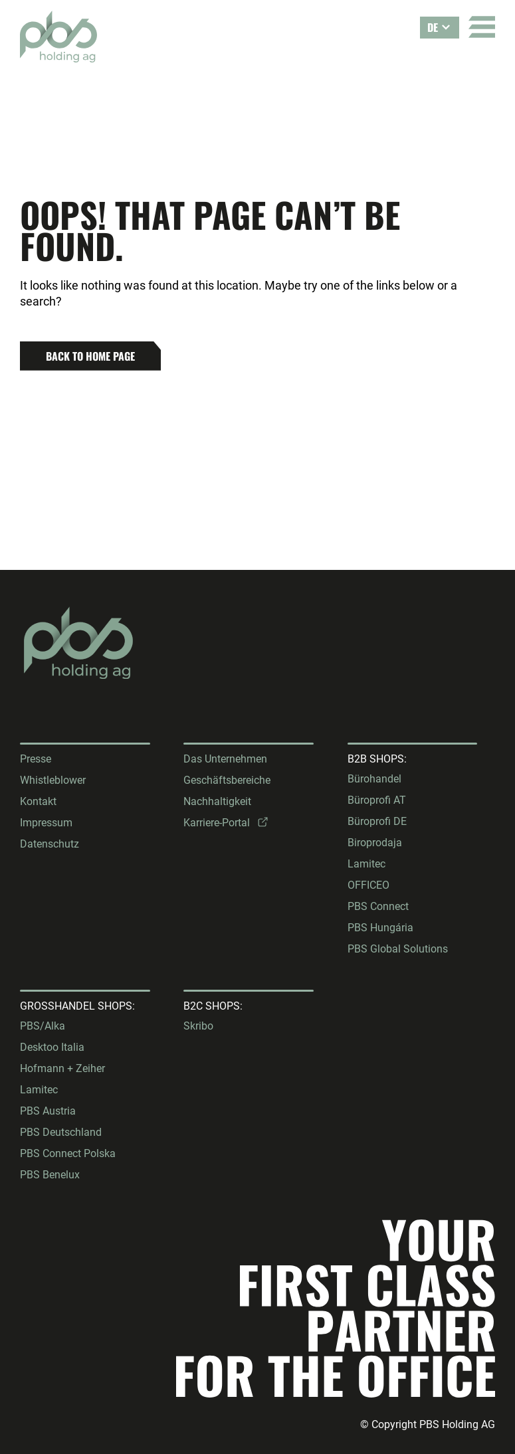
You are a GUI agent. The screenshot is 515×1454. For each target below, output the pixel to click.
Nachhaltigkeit (217, 801)
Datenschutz (49, 844)
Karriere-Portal (216, 822)
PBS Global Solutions (398, 949)
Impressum (46, 822)
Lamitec (366, 864)
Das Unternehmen (225, 759)
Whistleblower (53, 780)
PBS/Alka (42, 1026)
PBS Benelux (50, 1174)
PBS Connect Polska (68, 1153)
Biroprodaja (375, 842)
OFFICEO (368, 885)
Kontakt (38, 801)
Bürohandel (374, 778)
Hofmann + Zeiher (62, 1068)
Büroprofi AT (377, 800)
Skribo (198, 1026)
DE (432, 27)
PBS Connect (378, 906)
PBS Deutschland (61, 1132)
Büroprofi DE (377, 821)
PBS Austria (48, 1111)
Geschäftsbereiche (226, 780)
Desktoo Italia (52, 1047)
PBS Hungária (380, 927)
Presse (35, 759)
